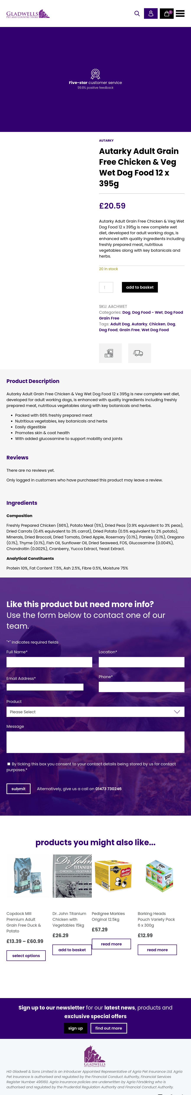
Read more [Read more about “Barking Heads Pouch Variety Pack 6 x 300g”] (157, 950)
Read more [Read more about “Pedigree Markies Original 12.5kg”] (111, 944)
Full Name (17, 652)
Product (14, 701)
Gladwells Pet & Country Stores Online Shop (28, 13)
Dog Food (108, 329)
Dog (126, 312)
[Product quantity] (106, 287)
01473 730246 (109, 788)
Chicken (157, 324)
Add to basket (140, 287)
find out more (109, 1028)
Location (108, 652)
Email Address (21, 678)
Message (15, 726)
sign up (75, 1028)
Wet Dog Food (155, 329)
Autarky (139, 324)
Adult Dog (120, 324)
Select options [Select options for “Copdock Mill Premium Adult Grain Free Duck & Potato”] (26, 955)
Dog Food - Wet (147, 312)
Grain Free (129, 329)
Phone (106, 676)
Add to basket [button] (72, 950)
